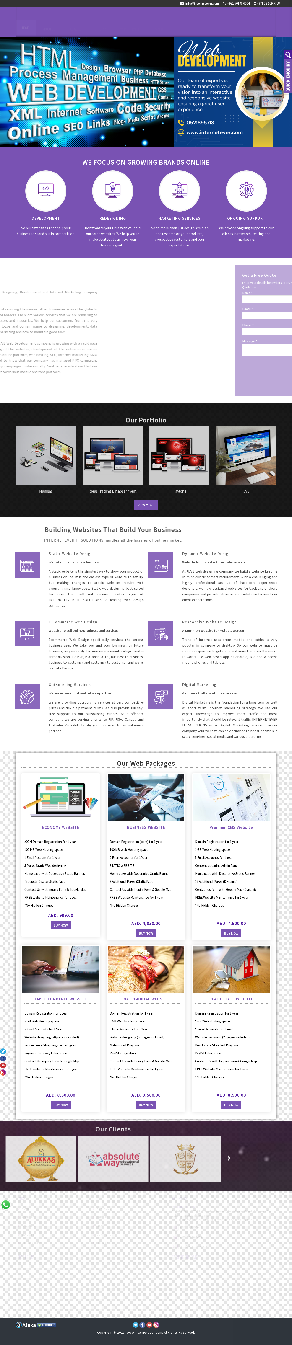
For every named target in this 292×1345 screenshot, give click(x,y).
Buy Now (117, 932)
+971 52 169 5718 (267, 3)
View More (146, 505)
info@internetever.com (199, 3)
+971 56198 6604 (236, 3)
